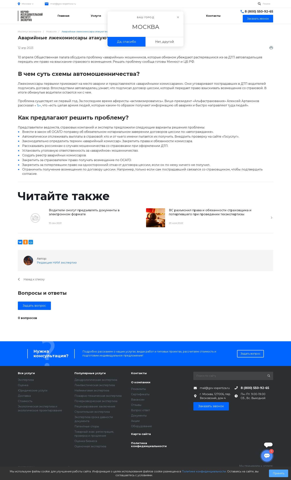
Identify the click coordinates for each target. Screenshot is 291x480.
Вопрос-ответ (140, 410)
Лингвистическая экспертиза (94, 385)
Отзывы (136, 405)
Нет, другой (164, 42)
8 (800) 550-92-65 (259, 11)
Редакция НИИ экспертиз (57, 262)
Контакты (139, 373)
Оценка (23, 385)
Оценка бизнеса (85, 441)
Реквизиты (138, 389)
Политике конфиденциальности (204, 471)
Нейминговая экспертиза (91, 390)
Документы (139, 415)
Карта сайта (141, 434)
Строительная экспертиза (92, 411)
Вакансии (137, 399)
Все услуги (26, 373)
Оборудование (141, 426)
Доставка (24, 396)
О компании (140, 382)
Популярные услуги (90, 373)
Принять (278, 473)
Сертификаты (140, 394)
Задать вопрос (34, 305)
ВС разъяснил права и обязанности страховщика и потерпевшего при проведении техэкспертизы (210, 212)
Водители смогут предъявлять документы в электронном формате (84, 212)
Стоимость (25, 401)
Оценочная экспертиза (90, 446)
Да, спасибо (126, 42)
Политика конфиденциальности (149, 445)
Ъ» (39, 105)
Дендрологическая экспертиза (95, 380)
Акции (135, 421)
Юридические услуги (32, 390)
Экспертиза (26, 380)
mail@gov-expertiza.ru (63, 3)
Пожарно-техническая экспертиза (98, 396)
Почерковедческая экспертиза (95, 401)
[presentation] (271, 218)
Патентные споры (86, 426)
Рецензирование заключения (94, 406)
